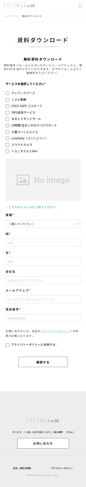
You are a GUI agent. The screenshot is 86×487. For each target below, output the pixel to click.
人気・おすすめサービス (38, 432)
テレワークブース (20, 93)
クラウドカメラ (19, 144)
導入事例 (58, 432)
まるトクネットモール (23, 118)
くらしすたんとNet (21, 151)
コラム (69, 432)
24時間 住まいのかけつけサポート (31, 125)
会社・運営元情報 (22, 468)
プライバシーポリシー (55, 331)
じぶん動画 (16, 99)
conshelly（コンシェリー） (27, 138)
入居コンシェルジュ (22, 131)
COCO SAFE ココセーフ (24, 105)
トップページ (11, 16)
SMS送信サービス (20, 112)
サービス (17, 432)
